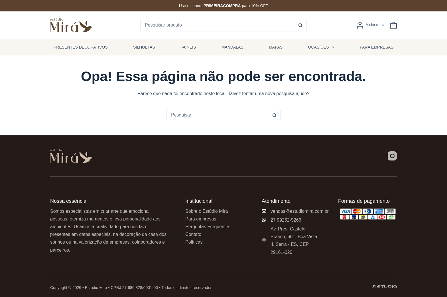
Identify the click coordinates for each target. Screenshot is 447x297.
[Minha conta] (370, 25)
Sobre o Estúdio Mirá (206, 211)
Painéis (188, 47)
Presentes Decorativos (81, 47)
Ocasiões (322, 47)
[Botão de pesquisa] (300, 25)
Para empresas (376, 47)
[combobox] (217, 115)
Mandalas (232, 47)
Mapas (276, 47)
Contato (193, 234)
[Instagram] (392, 155)
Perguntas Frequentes (207, 226)
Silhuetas (144, 47)
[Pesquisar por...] (217, 25)
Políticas (193, 242)
